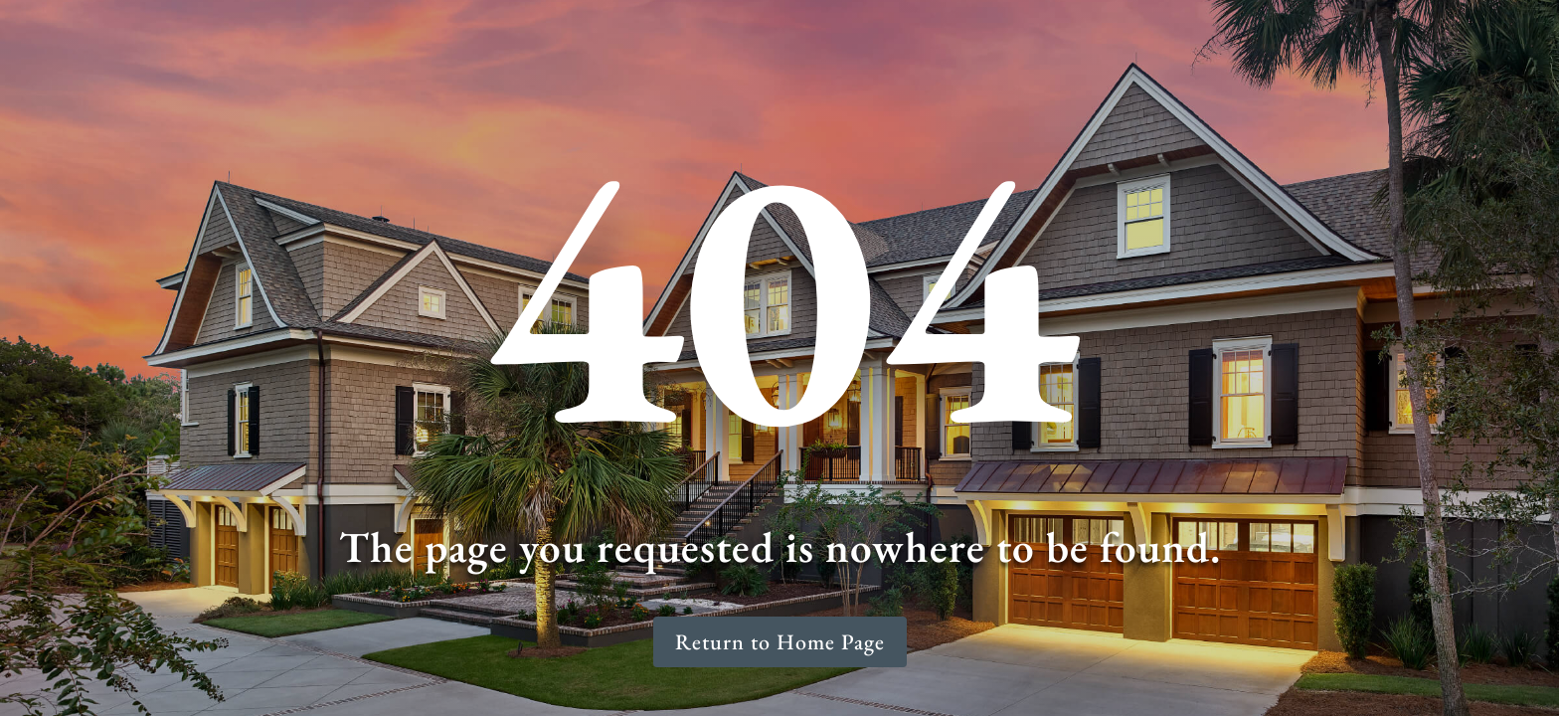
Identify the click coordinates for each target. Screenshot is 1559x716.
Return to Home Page (780, 641)
